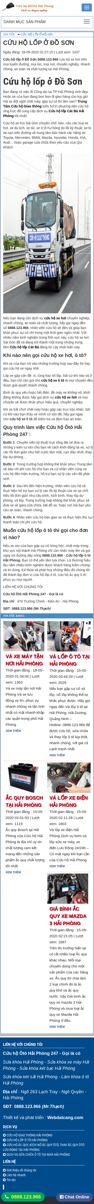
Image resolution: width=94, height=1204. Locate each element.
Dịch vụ (10, 1126)
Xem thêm (13, 731)
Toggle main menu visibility (87, 20)
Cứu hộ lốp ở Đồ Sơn (37, 34)
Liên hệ (9, 1161)
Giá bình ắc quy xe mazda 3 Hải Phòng (67, 916)
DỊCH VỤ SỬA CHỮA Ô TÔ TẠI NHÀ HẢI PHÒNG (38, 1154)
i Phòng (14, 560)
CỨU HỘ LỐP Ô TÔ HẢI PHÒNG (26, 1140)
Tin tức (9, 34)
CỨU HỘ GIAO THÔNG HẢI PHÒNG (29, 1135)
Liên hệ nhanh (16, 1175)
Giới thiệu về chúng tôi (21, 1170)
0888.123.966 (26, 1196)
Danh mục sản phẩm (25, 22)
